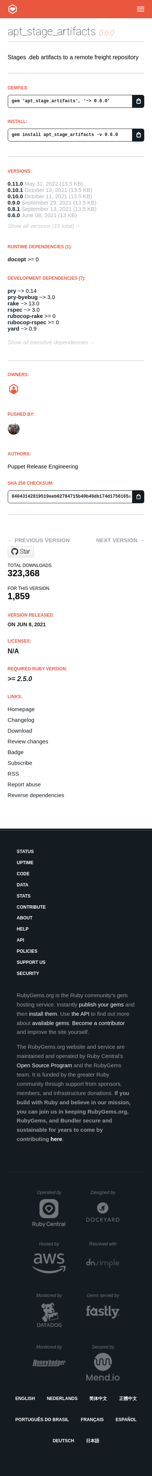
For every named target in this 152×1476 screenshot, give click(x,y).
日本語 (92, 1440)
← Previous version (39, 540)
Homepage (21, 709)
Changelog (21, 720)
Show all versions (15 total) (41, 226)
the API (80, 1014)
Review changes (28, 741)
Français (92, 1419)
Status (25, 851)
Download (20, 730)
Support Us (31, 962)
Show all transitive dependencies (48, 342)
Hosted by (52, 1244)
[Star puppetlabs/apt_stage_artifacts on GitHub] (21, 551)
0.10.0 (15, 196)
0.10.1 (15, 190)
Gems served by (103, 1295)
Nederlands (62, 1398)
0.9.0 (14, 202)
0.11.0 (15, 183)
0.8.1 (14, 209)
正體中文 (128, 1398)
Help (22, 929)
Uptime (25, 862)
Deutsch (63, 1440)
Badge (16, 752)
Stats (24, 896)
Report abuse (24, 784)
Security (28, 973)
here (56, 1139)
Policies (27, 951)
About (24, 918)
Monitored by (51, 1295)
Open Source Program (44, 1065)
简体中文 (98, 1398)
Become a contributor (98, 1023)
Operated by (51, 1195)
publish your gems (101, 1004)
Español (126, 1419)
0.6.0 (14, 215)
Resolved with (104, 1244)
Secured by (106, 1347)
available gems (50, 1023)
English (25, 1398)
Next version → (120, 540)
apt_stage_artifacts (52, 31)
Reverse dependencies (36, 795)
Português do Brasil (42, 1419)
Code (23, 873)
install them (43, 1014)
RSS (13, 773)
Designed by (105, 1192)
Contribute (31, 907)
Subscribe (20, 763)
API (20, 940)
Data (22, 885)
